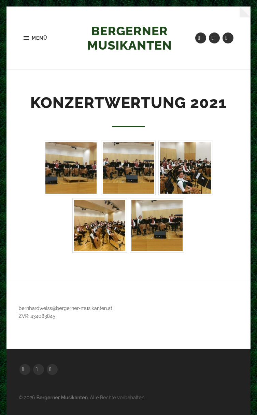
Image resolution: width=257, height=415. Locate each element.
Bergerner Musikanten (129, 38)
